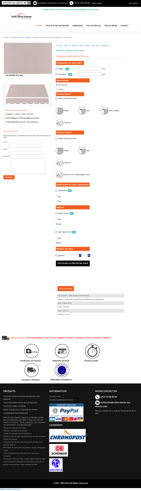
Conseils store (55, 397)
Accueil (6, 38)
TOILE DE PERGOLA (92, 26)
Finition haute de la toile (67, 99)
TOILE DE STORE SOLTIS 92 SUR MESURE (21, 403)
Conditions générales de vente (61, 400)
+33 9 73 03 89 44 (82, 3)
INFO (67, 69)
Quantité (61, 256)
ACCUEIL (39, 26)
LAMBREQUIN (76, 26)
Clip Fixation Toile (67, 232)
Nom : (5, 142)
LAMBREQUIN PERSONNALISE (16, 414)
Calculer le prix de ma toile (72, 264)
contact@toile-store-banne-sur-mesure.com (52, 3)
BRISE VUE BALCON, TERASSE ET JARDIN (21, 410)
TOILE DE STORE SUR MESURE (56, 26)
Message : (7, 157)
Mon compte (97, 3)
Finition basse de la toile (67, 139)
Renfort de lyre (66, 213)
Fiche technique (65, 289)
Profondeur (65, 75)
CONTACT (122, 26)
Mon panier (133, 3)
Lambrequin (65, 191)
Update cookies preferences (10, 490)
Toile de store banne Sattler (21, 38)
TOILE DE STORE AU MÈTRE (15, 407)
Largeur (63, 69)
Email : (6, 149)
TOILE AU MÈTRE (108, 26)
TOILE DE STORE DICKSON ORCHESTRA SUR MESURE (22, 398)
